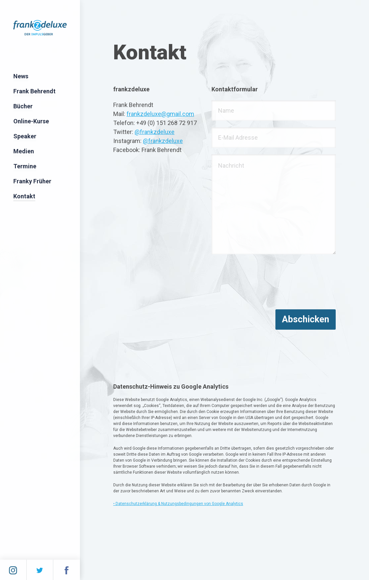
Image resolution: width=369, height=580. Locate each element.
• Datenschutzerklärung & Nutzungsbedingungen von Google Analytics (178, 503)
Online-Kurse (31, 121)
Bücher (23, 106)
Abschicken (305, 319)
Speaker (24, 136)
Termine (24, 166)
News (20, 76)
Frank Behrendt (34, 91)
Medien (23, 151)
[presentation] (262, 283)
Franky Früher (32, 181)
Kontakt (24, 196)
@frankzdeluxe (155, 131)
